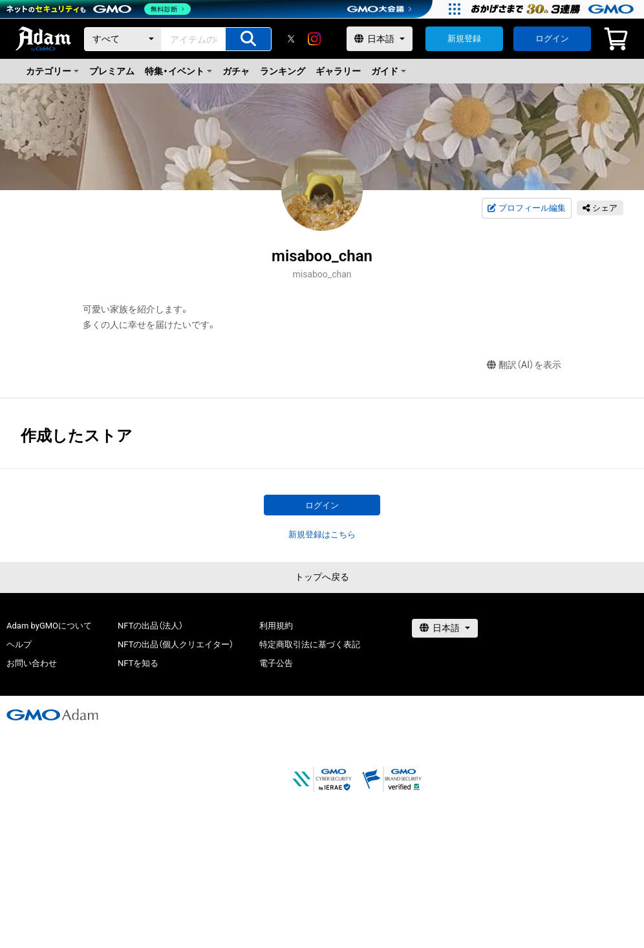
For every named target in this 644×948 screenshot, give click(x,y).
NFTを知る (138, 663)
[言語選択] (380, 39)
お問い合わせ (31, 663)
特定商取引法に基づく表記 (309, 644)
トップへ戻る (322, 577)
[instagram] (314, 38)
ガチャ (236, 71)
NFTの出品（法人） (150, 625)
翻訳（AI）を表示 (524, 365)
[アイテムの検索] (248, 39)
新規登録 (464, 38)
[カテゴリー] (123, 39)
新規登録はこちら (322, 534)
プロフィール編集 (526, 208)
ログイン (552, 38)
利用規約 (276, 625)
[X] (290, 38)
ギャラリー (338, 71)
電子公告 (276, 663)
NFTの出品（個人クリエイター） (175, 644)
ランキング (282, 71)
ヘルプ (19, 644)
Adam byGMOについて (49, 625)
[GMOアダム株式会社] (52, 714)
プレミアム (111, 71)
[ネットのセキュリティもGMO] (99, 9)
